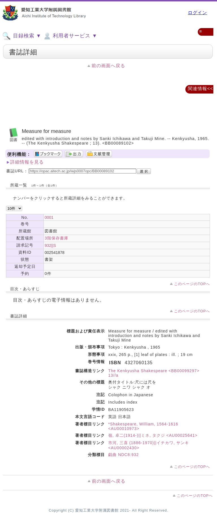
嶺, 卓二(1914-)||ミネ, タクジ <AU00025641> (153, 435)
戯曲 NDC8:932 (123, 454)
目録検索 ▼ (21, 36)
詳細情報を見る (27, 162)
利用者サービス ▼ (70, 36)
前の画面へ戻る (108, 65)
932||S (50, 245)
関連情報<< (200, 88)
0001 (49, 217)
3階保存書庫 (56, 238)
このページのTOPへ (192, 284)
